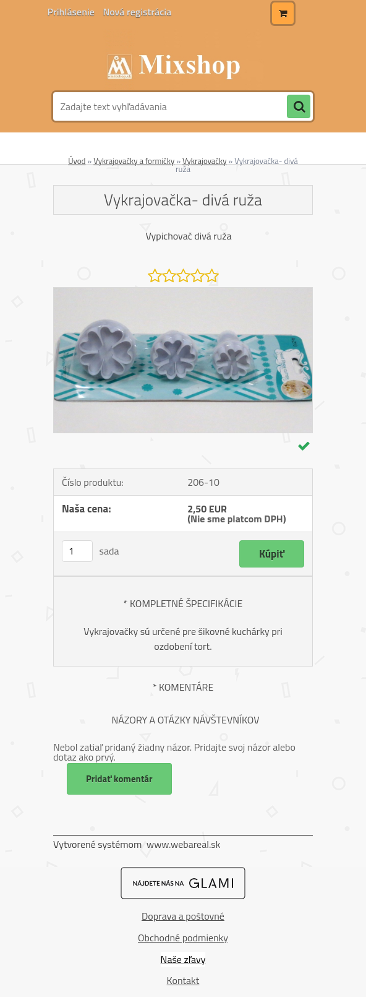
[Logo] (181, 60)
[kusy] (77, 551)
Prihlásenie (72, 11)
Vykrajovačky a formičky (133, 161)
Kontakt (183, 980)
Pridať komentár (119, 779)
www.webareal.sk (184, 844)
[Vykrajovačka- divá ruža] (183, 292)
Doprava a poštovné (183, 916)
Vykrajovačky (204, 161)
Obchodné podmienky (183, 937)
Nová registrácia (137, 11)
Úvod (76, 161)
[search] (298, 107)
